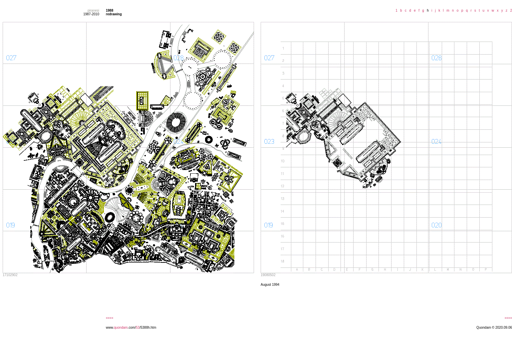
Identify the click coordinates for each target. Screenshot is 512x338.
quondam (121, 327)
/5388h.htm (147, 327)
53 (137, 327)
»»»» (508, 318)
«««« (109, 318)
